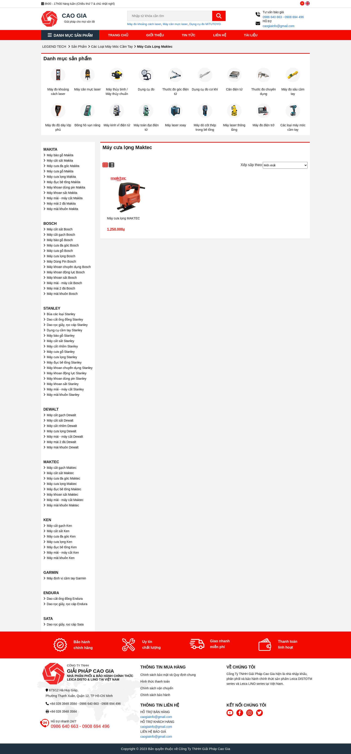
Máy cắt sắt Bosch (60, 229)
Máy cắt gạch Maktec (62, 467)
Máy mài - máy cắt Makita (65, 198)
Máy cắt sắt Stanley (60, 341)
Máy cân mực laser (175, 24)
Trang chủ (118, 35)
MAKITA (50, 149)
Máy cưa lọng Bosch (61, 256)
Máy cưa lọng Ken (59, 542)
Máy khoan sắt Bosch (62, 277)
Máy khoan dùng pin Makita (66, 187)
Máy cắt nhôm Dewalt (62, 426)
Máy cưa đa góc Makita (63, 166)
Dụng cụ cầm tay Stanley (64, 330)
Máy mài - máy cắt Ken (63, 552)
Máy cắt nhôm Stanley (62, 346)
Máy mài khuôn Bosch (62, 294)
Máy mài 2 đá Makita (61, 203)
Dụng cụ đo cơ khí (205, 89)
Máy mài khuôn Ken (61, 558)
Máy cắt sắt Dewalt (60, 420)
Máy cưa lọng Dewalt (61, 431)
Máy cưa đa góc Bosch (63, 245)
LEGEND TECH (54, 46)
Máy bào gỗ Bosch (60, 240)
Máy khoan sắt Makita (62, 193)
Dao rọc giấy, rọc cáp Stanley (67, 325)
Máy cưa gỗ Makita (60, 171)
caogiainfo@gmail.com (156, 717)
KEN (47, 520)
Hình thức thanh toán (155, 681)
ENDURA (51, 593)
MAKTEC (51, 462)
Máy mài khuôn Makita (62, 209)
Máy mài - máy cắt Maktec (65, 500)
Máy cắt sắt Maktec (60, 473)
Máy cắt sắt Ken (58, 531)
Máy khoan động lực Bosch (66, 272)
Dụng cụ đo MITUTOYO (205, 24)
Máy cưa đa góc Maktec (63, 478)
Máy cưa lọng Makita (61, 176)
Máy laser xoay (175, 125)
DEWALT (51, 409)
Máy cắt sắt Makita (60, 160)
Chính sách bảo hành (155, 695)
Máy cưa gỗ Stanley (61, 351)
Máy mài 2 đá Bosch (61, 288)
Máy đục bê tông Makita (63, 182)
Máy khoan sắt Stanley (63, 384)
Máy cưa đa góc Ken (61, 536)
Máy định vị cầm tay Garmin (66, 578)
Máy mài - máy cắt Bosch (64, 283)
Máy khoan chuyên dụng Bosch (69, 267)
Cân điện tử (234, 89)
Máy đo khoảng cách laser (144, 24)
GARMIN (50, 572)
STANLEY (51, 308)
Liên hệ (219, 35)
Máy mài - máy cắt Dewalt (65, 436)
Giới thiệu (155, 35)
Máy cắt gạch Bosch (61, 234)
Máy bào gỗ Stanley (61, 335)
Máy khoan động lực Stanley (66, 373)
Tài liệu (251, 35)
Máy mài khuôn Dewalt (63, 447)
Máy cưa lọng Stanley (62, 357)
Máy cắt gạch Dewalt (61, 415)
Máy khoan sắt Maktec (62, 494)
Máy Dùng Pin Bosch (61, 261)
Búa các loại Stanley (61, 314)
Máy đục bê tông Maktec (64, 489)
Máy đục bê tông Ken (62, 547)
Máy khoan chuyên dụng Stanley (69, 368)
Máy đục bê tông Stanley (64, 362)
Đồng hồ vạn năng (87, 125)
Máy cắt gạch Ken (59, 525)
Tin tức (188, 35)
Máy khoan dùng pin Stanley (66, 378)
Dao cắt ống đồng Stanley (65, 319)
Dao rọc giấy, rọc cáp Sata (65, 624)
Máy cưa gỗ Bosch (60, 251)
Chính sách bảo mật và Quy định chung (168, 675)
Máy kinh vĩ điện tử (117, 125)
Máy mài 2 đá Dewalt (61, 442)
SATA (48, 619)
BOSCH (50, 223)
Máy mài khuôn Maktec (63, 505)
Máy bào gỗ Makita (60, 155)
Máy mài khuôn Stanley (63, 394)
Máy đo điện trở (263, 125)
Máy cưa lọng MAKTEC (123, 218)
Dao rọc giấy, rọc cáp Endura (67, 604)
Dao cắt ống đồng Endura (65, 598)
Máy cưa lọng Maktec (62, 484)
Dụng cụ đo (146, 89)
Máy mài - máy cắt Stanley (65, 389)
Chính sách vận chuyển (156, 688)
